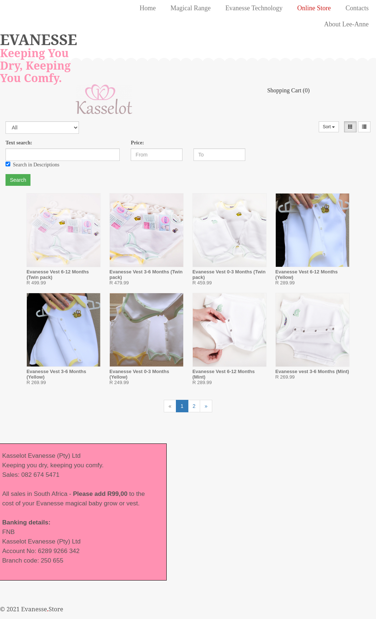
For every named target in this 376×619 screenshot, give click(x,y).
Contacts (357, 8)
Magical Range (190, 8)
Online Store (314, 8)
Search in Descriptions (32, 164)
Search (18, 180)
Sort (329, 126)
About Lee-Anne (346, 24)
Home (148, 8)
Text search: (19, 142)
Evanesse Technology (254, 8)
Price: (137, 142)
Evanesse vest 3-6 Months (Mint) (312, 371)
